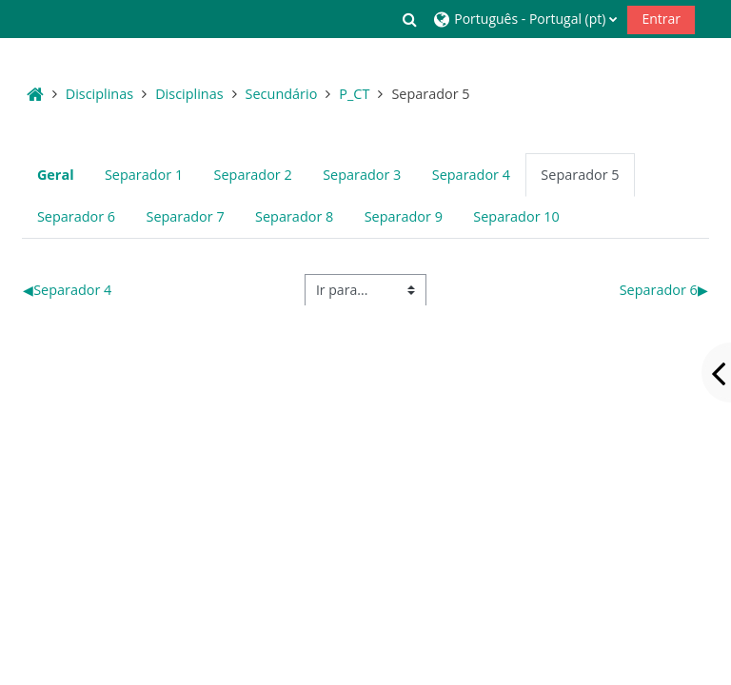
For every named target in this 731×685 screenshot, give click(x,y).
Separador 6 (76, 216)
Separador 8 (294, 216)
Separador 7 (185, 216)
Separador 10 (516, 216)
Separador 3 (362, 175)
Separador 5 (580, 175)
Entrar (661, 19)
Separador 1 (144, 175)
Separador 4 (471, 175)
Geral (55, 175)
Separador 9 (404, 216)
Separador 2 (253, 175)
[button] (410, 19)
